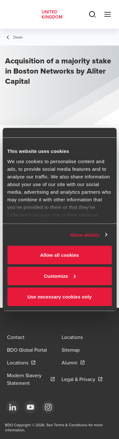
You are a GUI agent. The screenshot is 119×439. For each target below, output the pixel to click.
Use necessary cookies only (59, 296)
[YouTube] (30, 407)
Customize (60, 275)
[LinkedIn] (12, 407)
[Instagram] (48, 407)
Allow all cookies (59, 255)
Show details (85, 234)
